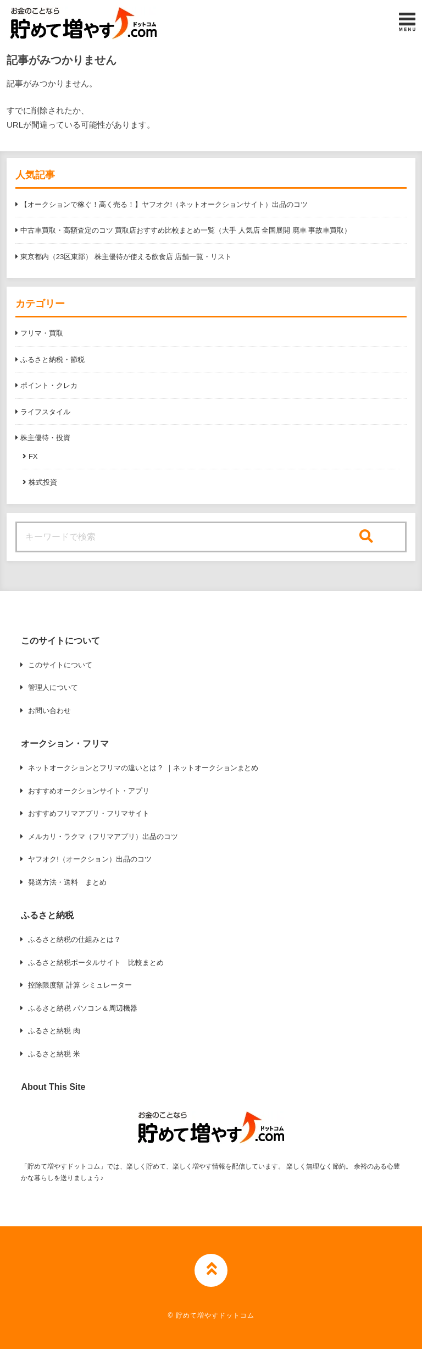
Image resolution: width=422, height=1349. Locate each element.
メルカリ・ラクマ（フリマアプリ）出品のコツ (103, 836)
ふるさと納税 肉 (54, 1031)
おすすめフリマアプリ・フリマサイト (88, 813)
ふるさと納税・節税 (52, 359)
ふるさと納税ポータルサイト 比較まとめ (96, 962)
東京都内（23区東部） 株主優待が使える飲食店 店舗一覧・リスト (126, 257)
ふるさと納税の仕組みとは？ (74, 939)
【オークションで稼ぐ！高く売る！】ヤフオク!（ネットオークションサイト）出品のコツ (164, 204)
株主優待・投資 (45, 438)
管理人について (53, 687)
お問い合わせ (49, 710)
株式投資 (43, 482)
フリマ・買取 (41, 333)
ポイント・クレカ (48, 385)
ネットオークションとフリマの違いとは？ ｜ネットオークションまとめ (143, 768)
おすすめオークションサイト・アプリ (88, 791)
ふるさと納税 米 (54, 1054)
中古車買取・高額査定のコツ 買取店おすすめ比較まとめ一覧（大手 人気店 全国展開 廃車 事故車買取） (185, 230)
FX (33, 456)
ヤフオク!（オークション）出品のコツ (89, 859)
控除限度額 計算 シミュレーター (80, 985)
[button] (83, 23)
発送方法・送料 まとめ (67, 882)
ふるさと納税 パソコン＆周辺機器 (82, 1008)
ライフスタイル (45, 412)
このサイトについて (60, 665)
